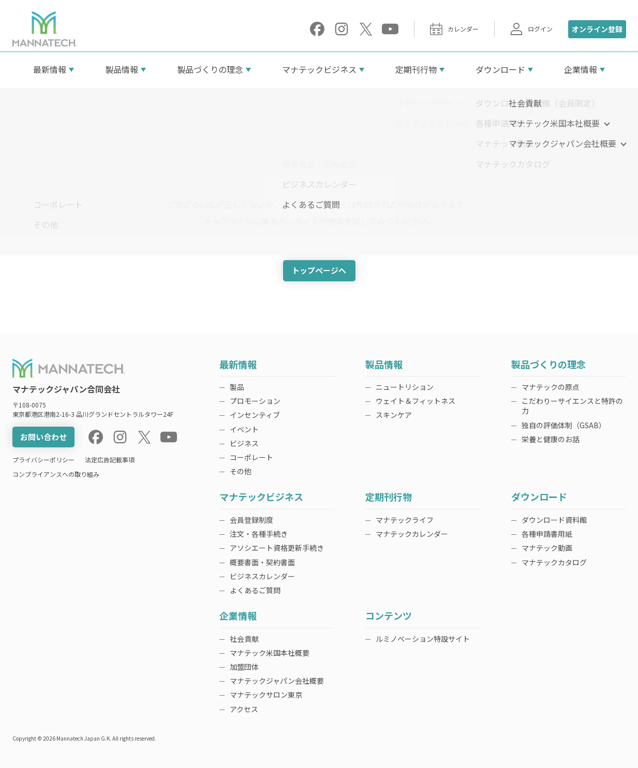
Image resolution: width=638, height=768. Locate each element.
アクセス (244, 709)
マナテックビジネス (319, 69)
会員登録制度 (251, 520)
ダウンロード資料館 (554, 520)
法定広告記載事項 (110, 459)
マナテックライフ (405, 520)
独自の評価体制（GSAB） (564, 425)
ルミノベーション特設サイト (423, 639)
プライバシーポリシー (43, 459)
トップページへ (319, 270)
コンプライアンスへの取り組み (55, 474)
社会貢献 (244, 639)
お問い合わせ (43, 436)
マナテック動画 (547, 548)
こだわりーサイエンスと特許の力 (572, 406)
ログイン (531, 29)
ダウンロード (500, 69)
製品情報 (121, 69)
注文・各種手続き (259, 534)
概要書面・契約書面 (262, 562)
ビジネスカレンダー (262, 576)
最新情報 (49, 69)
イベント (244, 429)
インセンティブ (255, 415)
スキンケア (394, 415)
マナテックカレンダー (412, 534)
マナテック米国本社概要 (269, 652)
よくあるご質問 (255, 590)
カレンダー (454, 29)
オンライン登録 (597, 29)
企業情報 (580, 69)
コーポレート (251, 457)
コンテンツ (388, 616)
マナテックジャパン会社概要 (277, 680)
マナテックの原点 (551, 387)
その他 (240, 471)
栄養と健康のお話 (551, 439)
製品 (237, 387)
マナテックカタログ (554, 562)
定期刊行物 (416, 69)
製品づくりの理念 (210, 69)
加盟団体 (244, 666)
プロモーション (255, 401)
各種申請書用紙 (547, 534)
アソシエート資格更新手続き (277, 548)
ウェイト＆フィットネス (415, 401)
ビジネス (244, 443)
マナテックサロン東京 (266, 694)
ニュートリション (405, 387)
